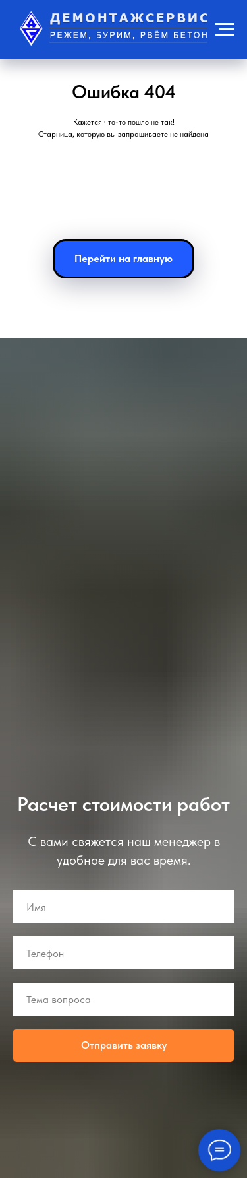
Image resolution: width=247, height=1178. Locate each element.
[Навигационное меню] (224, 29)
